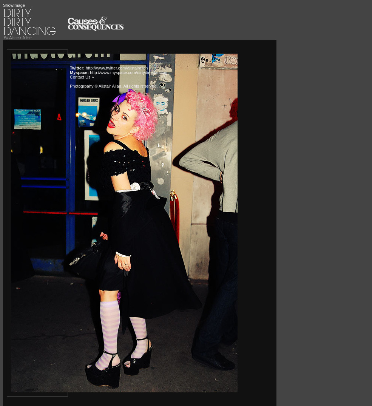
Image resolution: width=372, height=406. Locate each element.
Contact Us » (82, 77)
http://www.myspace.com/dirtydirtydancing (128, 72)
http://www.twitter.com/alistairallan (117, 68)
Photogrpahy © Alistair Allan (95, 86)
